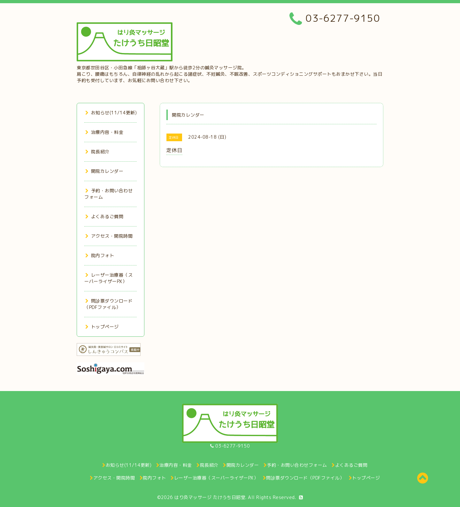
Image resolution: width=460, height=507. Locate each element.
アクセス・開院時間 (109, 236)
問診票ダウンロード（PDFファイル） (108, 304)
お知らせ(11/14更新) (111, 113)
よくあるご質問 (104, 216)
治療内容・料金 (104, 132)
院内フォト (99, 255)
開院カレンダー (104, 171)
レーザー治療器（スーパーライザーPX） (108, 278)
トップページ (102, 327)
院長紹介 (97, 152)
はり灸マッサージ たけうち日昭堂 (209, 497)
